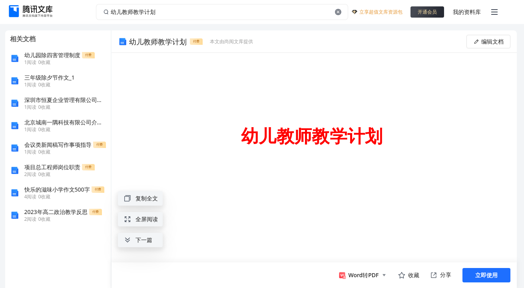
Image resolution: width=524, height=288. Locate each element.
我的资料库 (467, 12)
